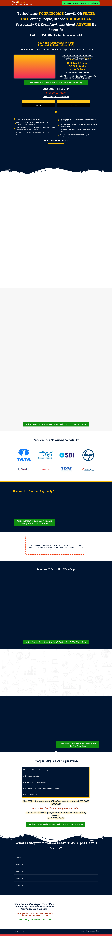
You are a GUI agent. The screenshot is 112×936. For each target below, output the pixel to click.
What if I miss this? (30, 794)
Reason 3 (19, 871)
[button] (55, 770)
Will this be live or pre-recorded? (34, 782)
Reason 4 (19, 878)
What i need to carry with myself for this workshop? (41, 788)
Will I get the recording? (31, 776)
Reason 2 (19, 864)
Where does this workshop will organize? (37, 770)
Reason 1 (19, 858)
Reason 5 (19, 885)
